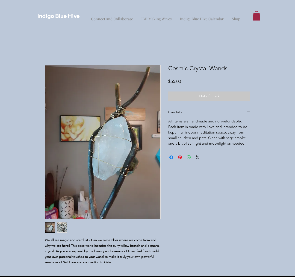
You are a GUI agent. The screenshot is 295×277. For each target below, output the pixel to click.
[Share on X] (197, 157)
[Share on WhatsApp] (189, 157)
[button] (256, 16)
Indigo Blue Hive (58, 15)
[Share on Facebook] (171, 157)
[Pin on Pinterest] (180, 157)
